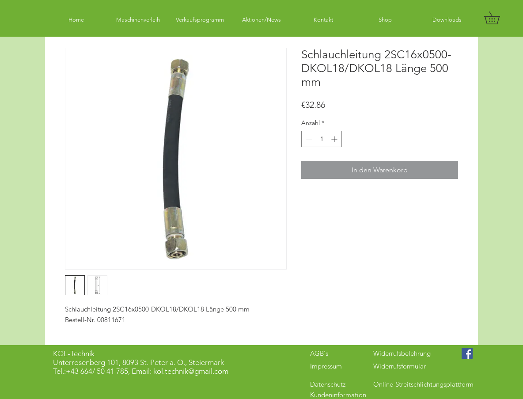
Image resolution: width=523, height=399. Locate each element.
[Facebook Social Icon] (467, 353)
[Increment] (335, 139)
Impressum (326, 366)
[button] (498, 17)
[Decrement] (308, 139)
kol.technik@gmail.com (190, 371)
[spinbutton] (322, 139)
